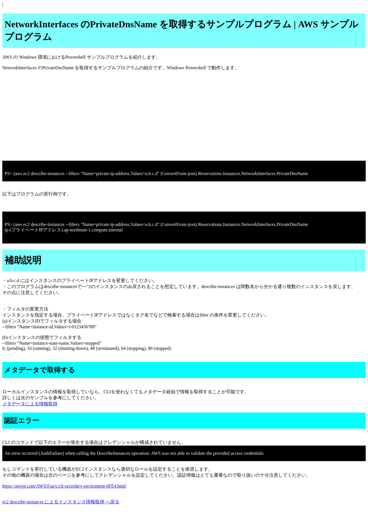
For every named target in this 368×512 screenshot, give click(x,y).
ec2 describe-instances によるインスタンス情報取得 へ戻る (60, 501)
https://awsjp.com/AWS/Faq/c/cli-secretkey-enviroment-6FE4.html (64, 486)
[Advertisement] (174, 116)
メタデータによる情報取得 (29, 403)
